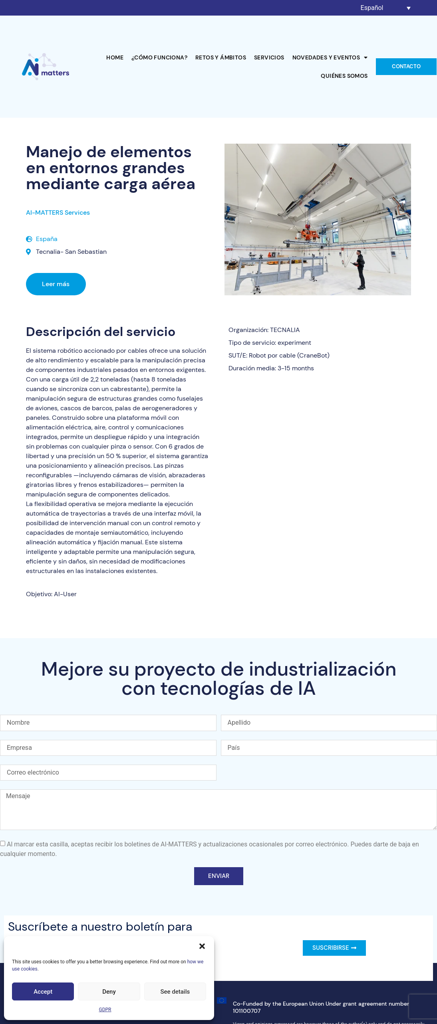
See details (175, 991)
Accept (43, 991)
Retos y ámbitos (220, 57)
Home (114, 57)
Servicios (269, 57)
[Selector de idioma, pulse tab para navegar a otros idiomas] (385, 8)
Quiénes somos (344, 75)
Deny (109, 991)
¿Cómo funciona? (159, 57)
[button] (202, 946)
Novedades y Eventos (330, 57)
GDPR (105, 1009)
